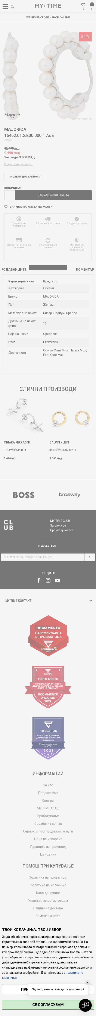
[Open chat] (85, 1005)
